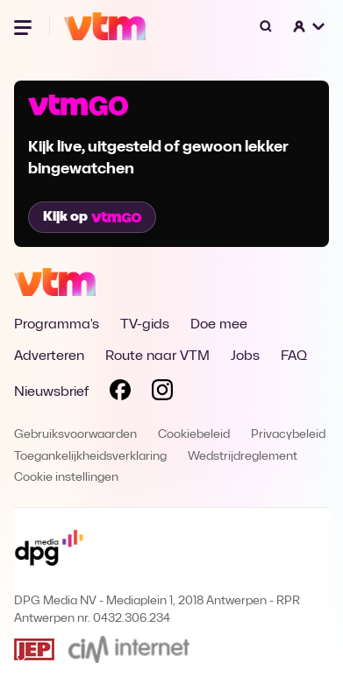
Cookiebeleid (194, 434)
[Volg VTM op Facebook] (120, 393)
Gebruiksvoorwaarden (75, 434)
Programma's (56, 325)
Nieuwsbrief (51, 392)
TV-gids (144, 325)
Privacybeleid (288, 434)
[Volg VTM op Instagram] (162, 393)
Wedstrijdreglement (242, 456)
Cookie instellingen (66, 477)
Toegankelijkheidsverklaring (90, 456)
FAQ (294, 356)
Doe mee (218, 325)
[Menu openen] (24, 26)
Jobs (245, 356)
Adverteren (49, 356)
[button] (309, 26)
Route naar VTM (157, 356)
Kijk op (92, 217)
